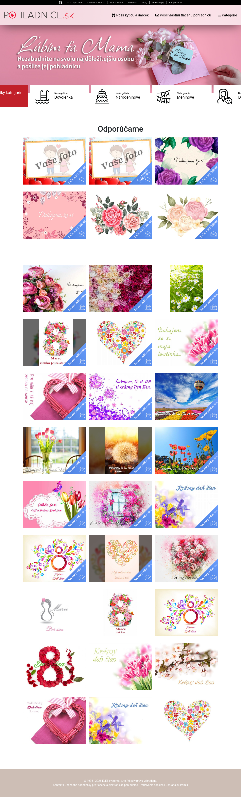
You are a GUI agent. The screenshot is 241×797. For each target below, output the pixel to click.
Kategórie (227, 15)
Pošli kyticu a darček (130, 15)
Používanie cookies (152, 785)
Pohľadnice (116, 2)
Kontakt (57, 785)
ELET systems (74, 2)
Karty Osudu (175, 2)
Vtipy (144, 2)
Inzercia (132, 2)
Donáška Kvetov (96, 2)
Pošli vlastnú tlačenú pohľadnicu (183, 15)
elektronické (116, 785)
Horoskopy (158, 2)
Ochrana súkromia (176, 785)
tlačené (101, 785)
